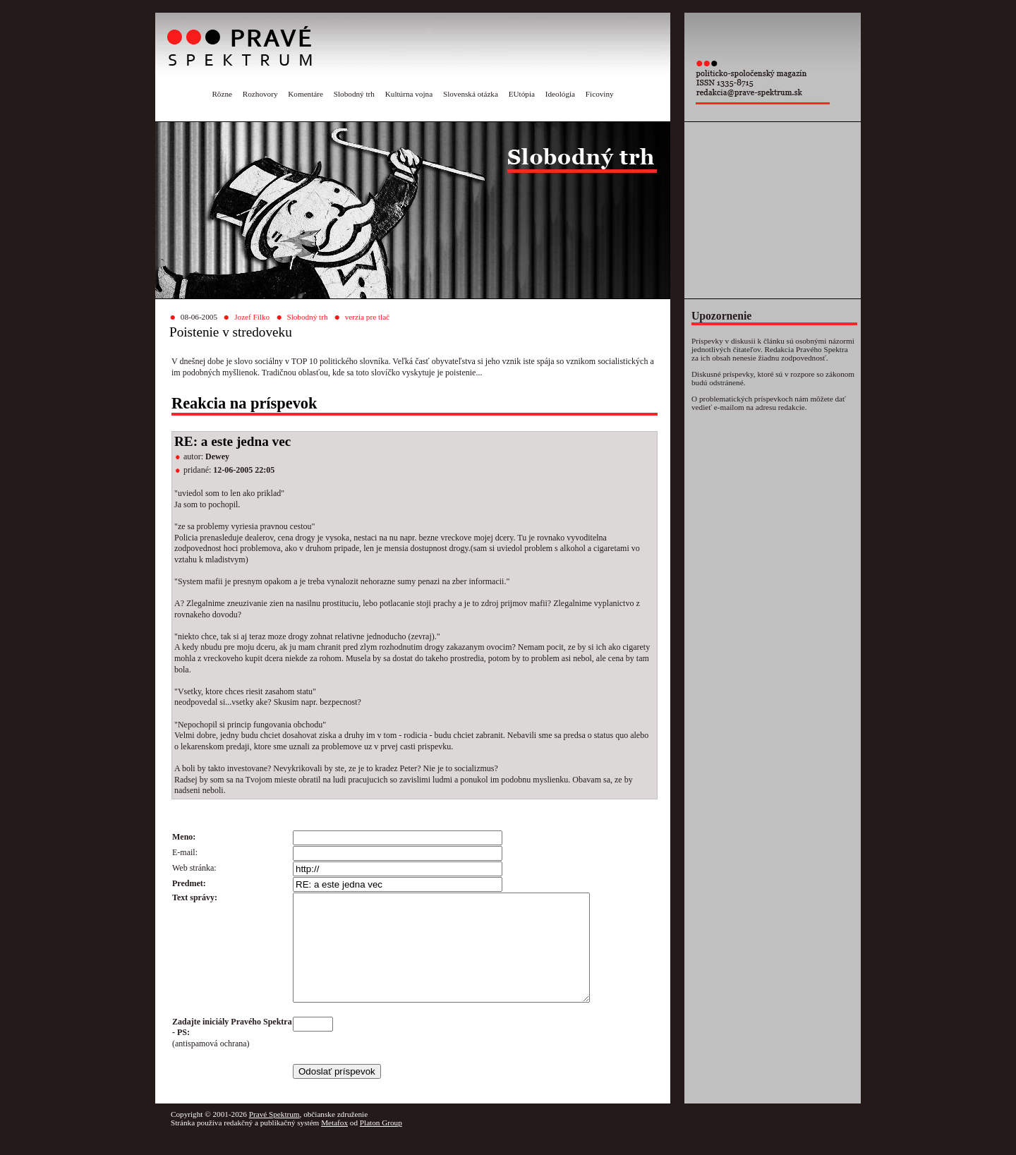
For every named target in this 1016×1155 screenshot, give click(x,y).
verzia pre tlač (367, 317)
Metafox (334, 1143)
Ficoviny (600, 94)
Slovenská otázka (470, 94)
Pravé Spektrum (274, 1135)
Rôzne (222, 94)
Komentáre (305, 94)
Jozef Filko (252, 317)
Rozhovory (260, 94)
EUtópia (522, 94)
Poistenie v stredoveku (230, 332)
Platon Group (381, 1143)
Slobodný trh (354, 94)
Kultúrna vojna (409, 94)
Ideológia (560, 94)
